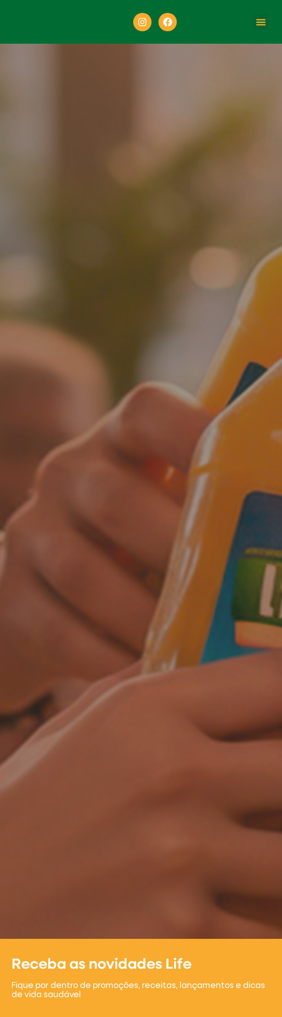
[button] (260, 21)
